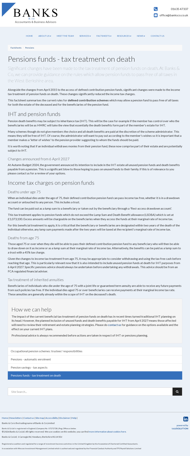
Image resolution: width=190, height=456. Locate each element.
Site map (40, 418)
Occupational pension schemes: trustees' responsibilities (46, 351)
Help (74, 418)
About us (44, 35)
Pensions (29, 48)
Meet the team (65, 35)
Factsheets (104, 35)
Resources (124, 35)
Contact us (157, 35)
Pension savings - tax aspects (29, 367)
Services (85, 35)
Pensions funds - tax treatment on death (36, 375)
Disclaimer (64, 418)
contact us (114, 324)
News (141, 35)
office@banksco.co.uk (174, 15)
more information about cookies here (107, 431)
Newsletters (16, 418)
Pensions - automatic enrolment (31, 359)
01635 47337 (179, 9)
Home (29, 35)
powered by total (180, 427)
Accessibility (51, 418)
